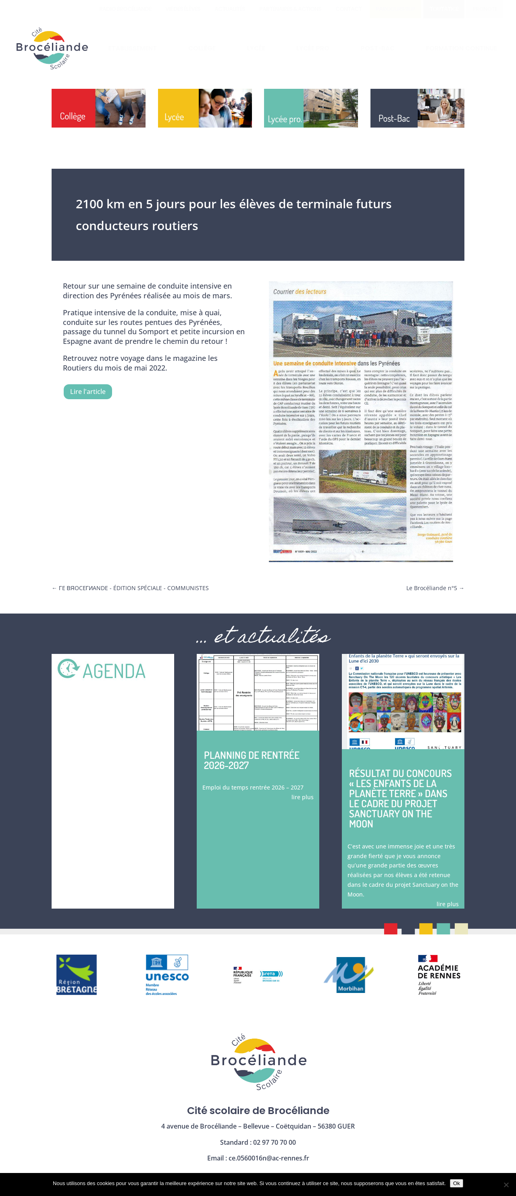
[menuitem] (125, 9)
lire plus (302, 797)
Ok (456, 1183)
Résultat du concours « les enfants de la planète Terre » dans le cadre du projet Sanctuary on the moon (400, 798)
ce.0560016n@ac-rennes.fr (269, 1158)
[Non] (506, 1185)
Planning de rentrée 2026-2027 (252, 759)
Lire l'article (88, 391)
